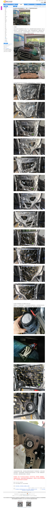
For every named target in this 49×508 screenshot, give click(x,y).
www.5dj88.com (7, 48)
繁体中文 (42, 0)
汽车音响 (43, 6)
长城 (45, 6)
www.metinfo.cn (29, 507)
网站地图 (25, 492)
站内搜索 (22, 492)
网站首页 (37, 6)
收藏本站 (40, 0)
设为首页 (37, 0)
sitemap (30, 492)
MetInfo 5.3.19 (22, 507)
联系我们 (19, 492)
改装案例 (40, 6)
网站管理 (27, 492)
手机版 (45, 0)
